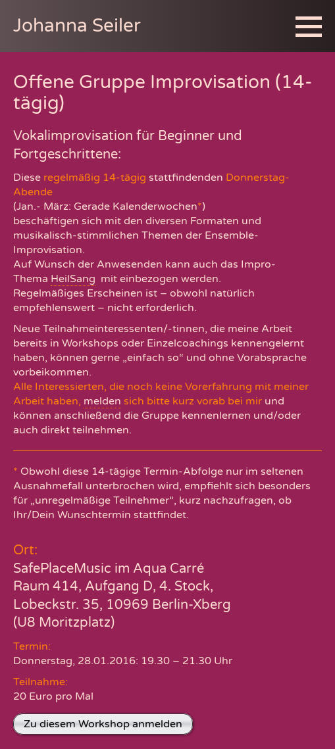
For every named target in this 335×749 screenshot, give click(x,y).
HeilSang (73, 278)
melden (102, 401)
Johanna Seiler (77, 25)
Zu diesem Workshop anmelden (103, 724)
